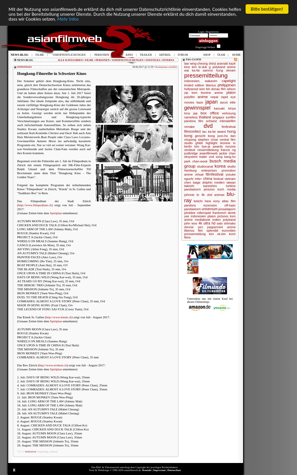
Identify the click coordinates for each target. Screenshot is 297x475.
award (221, 131)
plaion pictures (217, 216)
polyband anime (224, 67)
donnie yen (193, 227)
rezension (210, 205)
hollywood (191, 89)
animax (219, 194)
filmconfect (192, 132)
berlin (188, 146)
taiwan (231, 182)
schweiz (54, 451)
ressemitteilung (208, 150)
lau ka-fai (209, 131)
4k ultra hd (206, 223)
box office (209, 113)
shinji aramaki (218, 63)
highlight (211, 143)
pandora (190, 205)
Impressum (159, 470)
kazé (232, 63)
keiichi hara (202, 201)
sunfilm (231, 117)
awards (218, 146)
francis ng (228, 150)
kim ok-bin (217, 234)
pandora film (193, 121)
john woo (190, 223)
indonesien (198, 216)
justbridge (191, 153)
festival (218, 178)
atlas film (229, 201)
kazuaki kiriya (225, 108)
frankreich (219, 212)
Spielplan (56, 213)
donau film (218, 89)
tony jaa (190, 113)
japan (211, 102)
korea (220, 166)
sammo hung (213, 70)
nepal (214, 97)
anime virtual (193, 174)
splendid (212, 230)
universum (210, 209)
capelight (229, 81)
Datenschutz (174, 470)
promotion (229, 170)
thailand (205, 117)
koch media (227, 189)
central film (228, 139)
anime (203, 97)
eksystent (190, 156)
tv (234, 143)
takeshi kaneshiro (200, 186)
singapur (218, 117)
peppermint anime (221, 227)
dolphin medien (213, 182)
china (207, 178)
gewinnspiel (197, 108)
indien (216, 219)
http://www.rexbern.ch (53, 365)
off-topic (230, 205)
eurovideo (229, 230)
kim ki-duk (199, 67)
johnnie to (191, 194)
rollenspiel (204, 212)
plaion (231, 93)
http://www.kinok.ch (59, 317)
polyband (229, 219)
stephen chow (208, 139)
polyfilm (189, 97)
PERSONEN (103, 60)
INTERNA (168, 60)
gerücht (200, 136)
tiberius (211, 85)
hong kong (42, 451)
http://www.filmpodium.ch (35, 205)
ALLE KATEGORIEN (70, 60)
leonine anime (212, 92)
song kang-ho (226, 156)
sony (216, 201)
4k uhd (206, 194)
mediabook (202, 219)
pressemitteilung (206, 75)
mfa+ (198, 178)
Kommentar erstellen (166, 66)
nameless (191, 117)
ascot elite (228, 102)
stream (231, 70)
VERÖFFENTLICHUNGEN (127, 60)
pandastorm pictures (199, 189)
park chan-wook (196, 161)
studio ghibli (193, 143)
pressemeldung (195, 234)
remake (189, 126)
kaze (199, 102)
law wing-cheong (196, 63)
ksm (194, 92)
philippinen (227, 85)
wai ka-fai (192, 70)
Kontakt (146, 470)
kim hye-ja (202, 146)
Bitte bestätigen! (267, 9)
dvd (208, 126)
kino (187, 67)
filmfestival (214, 174)
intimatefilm (228, 121)
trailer (203, 156)
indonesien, (192, 81)
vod (211, 156)
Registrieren (212, 31)
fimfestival (30, 451)
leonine (225, 143)
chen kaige (192, 182)
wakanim (211, 81)
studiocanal (205, 166)
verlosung (229, 113)
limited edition (194, 85)
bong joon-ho (218, 136)
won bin (204, 89)
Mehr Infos (68, 19)
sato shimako (226, 223)
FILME (89, 60)
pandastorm (192, 209)
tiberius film (193, 230)
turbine (231, 186)
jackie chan (227, 153)
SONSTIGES (153, 60)
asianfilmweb (208, 153)
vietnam (230, 178)
